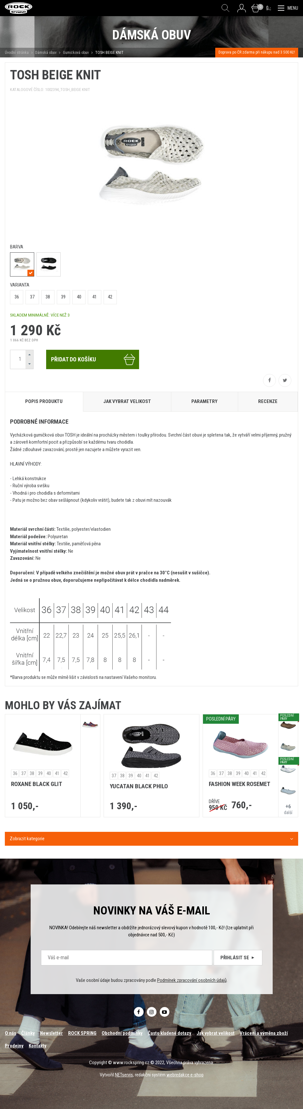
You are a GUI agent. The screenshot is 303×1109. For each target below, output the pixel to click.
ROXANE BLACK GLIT (36, 784)
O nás (10, 1033)
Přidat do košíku (93, 359)
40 (79, 297)
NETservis (124, 1075)
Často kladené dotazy (169, 1033)
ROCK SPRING (82, 1033)
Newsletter (51, 1033)
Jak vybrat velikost (216, 1033)
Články (28, 1033)
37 (32, 297)
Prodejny (14, 1046)
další (288, 809)
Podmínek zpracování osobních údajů (192, 980)
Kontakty (37, 1046)
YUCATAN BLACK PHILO (139, 786)
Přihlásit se (238, 958)
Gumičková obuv (76, 52)
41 (94, 297)
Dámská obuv (46, 52)
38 (47, 297)
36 (17, 297)
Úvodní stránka (17, 52)
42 (110, 297)
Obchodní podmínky (122, 1033)
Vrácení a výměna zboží (264, 1033)
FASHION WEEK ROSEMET (239, 784)
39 (63, 297)
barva (16, 247)
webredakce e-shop (185, 1075)
